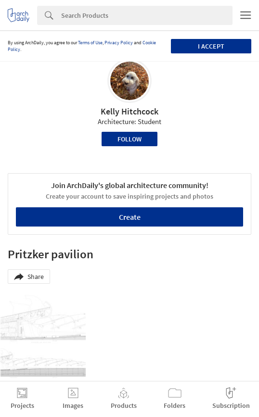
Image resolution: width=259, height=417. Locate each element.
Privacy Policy (118, 42)
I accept (211, 46)
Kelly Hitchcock (129, 111)
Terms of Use (90, 42)
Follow (129, 139)
